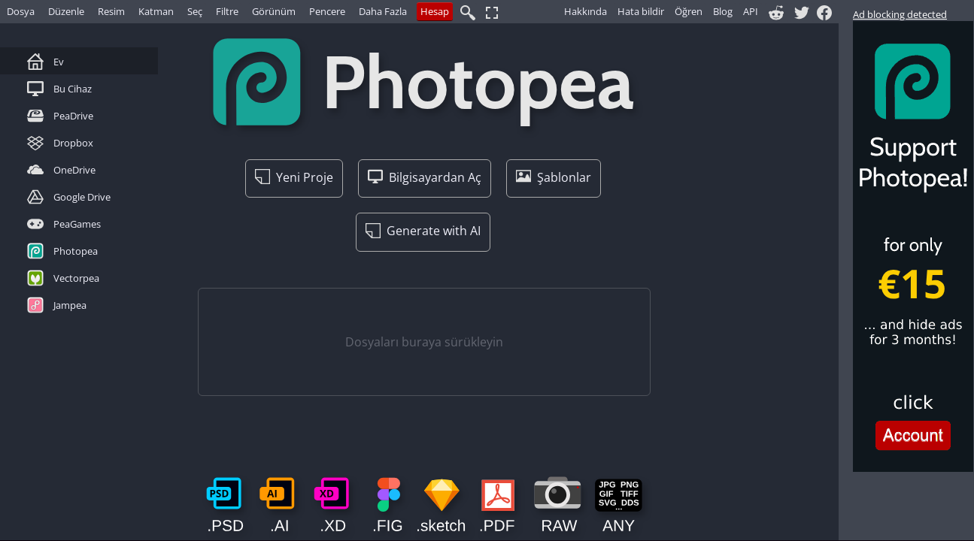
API (750, 11)
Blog (723, 11)
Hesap (434, 11)
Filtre (227, 11)
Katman (156, 11)
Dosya (21, 11)
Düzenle (66, 11)
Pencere (327, 11)
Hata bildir (640, 11)
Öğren (688, 11)
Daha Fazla (383, 11)
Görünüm (274, 11)
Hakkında (585, 11)
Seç (194, 11)
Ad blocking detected (900, 14)
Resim (111, 11)
